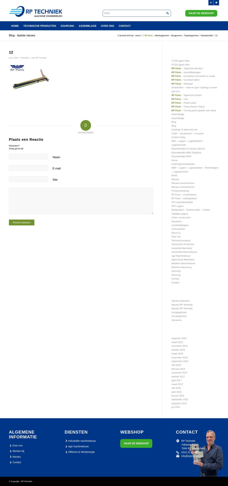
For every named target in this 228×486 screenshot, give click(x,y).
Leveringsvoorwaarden (183, 164)
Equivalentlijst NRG (181, 156)
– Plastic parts (183, 102)
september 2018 (179, 361)
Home (174, 160)
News (174, 175)
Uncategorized (178, 312)
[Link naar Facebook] (211, 2)
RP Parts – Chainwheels (183, 194)
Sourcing (175, 271)
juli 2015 (175, 407)
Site (55, 179)
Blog (173, 122)
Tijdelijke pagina (179, 213)
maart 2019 (177, 353)
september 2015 (179, 399)
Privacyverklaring (180, 190)
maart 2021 (177, 342)
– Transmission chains (187, 106)
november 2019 (179, 346)
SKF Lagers (177, 206)
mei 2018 (176, 365)
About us (175, 232)
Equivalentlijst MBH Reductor (186, 152)
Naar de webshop (201, 13)
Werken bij (16, 451)
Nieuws (175, 179)
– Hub (179, 99)
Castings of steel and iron (184, 129)
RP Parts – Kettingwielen (184, 198)
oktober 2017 (178, 376)
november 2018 (179, 357)
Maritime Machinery (181, 267)
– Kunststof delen (185, 79)
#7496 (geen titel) (180, 60)
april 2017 (176, 380)
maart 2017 (177, 384)
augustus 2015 (178, 403)
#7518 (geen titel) (180, 64)
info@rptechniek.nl (191, 456)
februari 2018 (178, 369)
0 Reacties (24, 58)
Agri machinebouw (77, 446)
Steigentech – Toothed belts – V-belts (190, 209)
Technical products (181, 240)
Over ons (176, 236)
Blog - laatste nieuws (22, 35)
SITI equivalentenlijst (182, 202)
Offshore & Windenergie (80, 452)
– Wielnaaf (182, 83)
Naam (56, 157)
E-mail (57, 168)
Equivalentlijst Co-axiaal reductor (188, 148)
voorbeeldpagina (179, 225)
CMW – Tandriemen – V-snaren (187, 133)
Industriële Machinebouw (184, 252)
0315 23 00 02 (189, 452)
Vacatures (176, 221)
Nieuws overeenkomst (182, 183)
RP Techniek (41, 58)
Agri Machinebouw (180, 256)
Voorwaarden (178, 229)
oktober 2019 (178, 349)
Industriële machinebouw (80, 441)
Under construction (181, 217)
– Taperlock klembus (187, 68)
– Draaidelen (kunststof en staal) (193, 76)
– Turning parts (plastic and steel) (193, 110)
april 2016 (176, 392)
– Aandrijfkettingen (186, 72)
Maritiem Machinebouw (183, 263)
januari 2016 (177, 395)
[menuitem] (15, 25)
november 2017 (179, 372)
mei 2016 (176, 388)
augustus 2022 (178, 338)
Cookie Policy (178, 137)
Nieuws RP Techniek (182, 304)
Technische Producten (182, 244)
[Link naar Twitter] (216, 2)
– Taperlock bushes (186, 95)
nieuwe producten (180, 300)
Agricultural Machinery (182, 259)
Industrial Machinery (181, 248)
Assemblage (177, 114)
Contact (175, 278)
